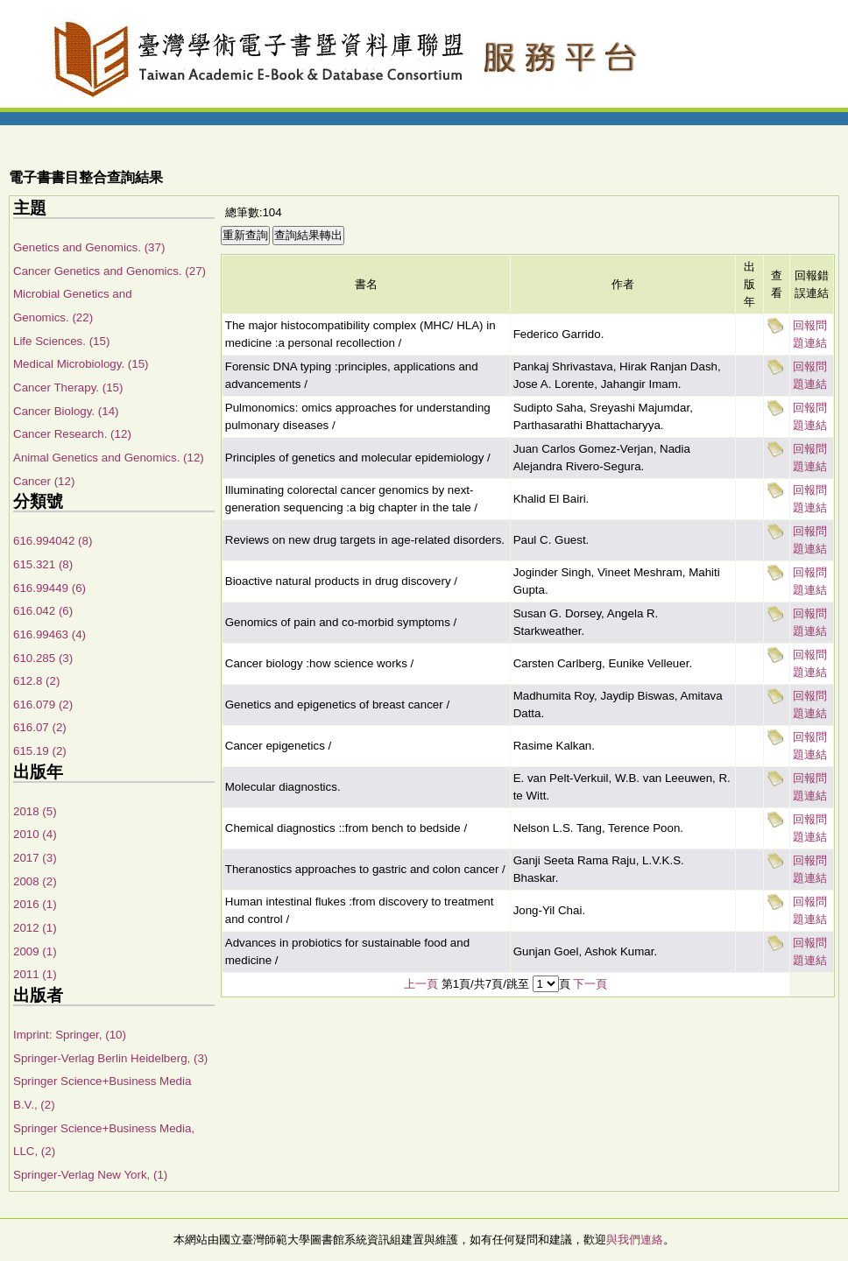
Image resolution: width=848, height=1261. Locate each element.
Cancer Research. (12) (72, 433)
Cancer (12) (43, 481)
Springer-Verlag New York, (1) (90, 1174)
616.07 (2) (40, 727)
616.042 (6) (43, 610)
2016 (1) (35, 904)
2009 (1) (35, 951)
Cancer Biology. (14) (66, 411)
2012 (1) (35, 927)
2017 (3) (35, 857)
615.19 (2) (40, 750)
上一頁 (421, 983)
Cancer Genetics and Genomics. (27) (109, 271)
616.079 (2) (43, 704)
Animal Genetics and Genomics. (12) (108, 457)
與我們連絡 (634, 1239)
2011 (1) (35, 974)
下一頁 (590, 983)
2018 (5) (35, 811)
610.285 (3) (43, 658)
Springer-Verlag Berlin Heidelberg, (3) (110, 1058)
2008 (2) (35, 881)
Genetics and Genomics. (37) (89, 247)
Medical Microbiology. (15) (81, 363)
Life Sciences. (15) (61, 341)
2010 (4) (35, 834)
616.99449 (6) (49, 588)
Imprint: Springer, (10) (69, 1034)
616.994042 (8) (52, 540)
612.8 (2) (36, 680)
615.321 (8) (43, 564)
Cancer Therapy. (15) (68, 387)
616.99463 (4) (49, 634)
